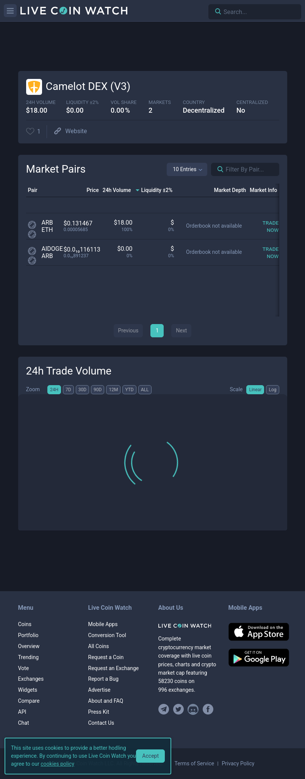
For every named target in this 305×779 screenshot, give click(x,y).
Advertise (99, 690)
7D (68, 389)
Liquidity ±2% (82, 102)
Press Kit (98, 712)
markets (160, 102)
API (22, 712)
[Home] (187, 626)
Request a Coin (106, 657)
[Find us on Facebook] (207, 709)
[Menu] (10, 10)
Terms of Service (194, 763)
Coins (24, 624)
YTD (129, 389)
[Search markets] (217, 169)
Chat (23, 723)
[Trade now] (265, 226)
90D (98, 389)
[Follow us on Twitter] (178, 709)
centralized (252, 102)
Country (194, 102)
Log (272, 389)
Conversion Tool (107, 635)
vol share (123, 102)
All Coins (98, 646)
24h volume (41, 102)
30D (82, 389)
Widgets (28, 690)
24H (54, 389)
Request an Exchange (113, 668)
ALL (145, 389)
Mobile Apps (103, 624)
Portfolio (28, 635)
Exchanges (31, 679)
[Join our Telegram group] (164, 709)
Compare (29, 701)
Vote (23, 668)
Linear (255, 389)
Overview (29, 646)
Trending (28, 657)
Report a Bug (103, 679)
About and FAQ (106, 701)
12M (113, 389)
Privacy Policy (238, 763)
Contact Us (101, 723)
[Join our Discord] (193, 709)
